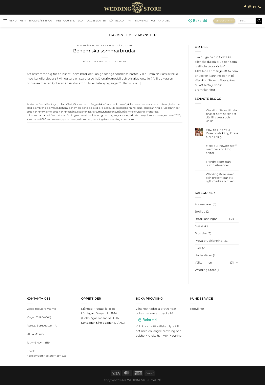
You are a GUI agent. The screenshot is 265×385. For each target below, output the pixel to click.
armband (162, 104)
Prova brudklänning (209, 240)
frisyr (101, 111)
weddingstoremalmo (122, 119)
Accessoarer (96, 20)
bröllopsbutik (107, 107)
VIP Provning (138, 20)
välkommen (84, 119)
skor (137, 115)
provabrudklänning (91, 115)
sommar (158, 115)
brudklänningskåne (64, 111)
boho (85, 107)
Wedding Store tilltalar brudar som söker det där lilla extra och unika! (222, 116)
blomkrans (39, 107)
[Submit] (259, 21)
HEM (23, 20)
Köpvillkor (117, 20)
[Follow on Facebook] (245, 7)
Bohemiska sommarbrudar (104, 51)
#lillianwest (134, 104)
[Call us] (259, 7)
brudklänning (151, 107)
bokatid (93, 107)
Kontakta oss (160, 20)
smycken (146, 115)
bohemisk (75, 107)
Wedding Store (205, 270)
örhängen (73, 115)
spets (65, 119)
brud (139, 107)
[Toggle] (237, 219)
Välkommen (124, 45)
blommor (52, 107)
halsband (110, 111)
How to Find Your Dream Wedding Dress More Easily (222, 133)
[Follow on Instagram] (249, 7)
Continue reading (104, 91)
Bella (122, 61)
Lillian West (108, 45)
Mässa (199, 226)
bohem (63, 107)
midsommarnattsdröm (41, 115)
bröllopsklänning (126, 107)
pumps (108, 115)
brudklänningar (170, 107)
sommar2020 (172, 115)
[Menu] (10, 20)
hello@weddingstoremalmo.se (47, 355)
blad (29, 107)
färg (94, 111)
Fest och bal (65, 20)
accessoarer (149, 104)
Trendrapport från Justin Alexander (218, 163)
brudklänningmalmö (39, 111)
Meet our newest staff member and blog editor (221, 149)
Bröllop (200, 211)
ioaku (141, 111)
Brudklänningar (40, 20)
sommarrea (54, 119)
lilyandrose (152, 111)
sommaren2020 (36, 119)
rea (115, 115)
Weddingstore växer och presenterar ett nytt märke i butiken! (220, 177)
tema (73, 119)
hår (119, 111)
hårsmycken (129, 111)
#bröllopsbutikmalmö (113, 104)
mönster (61, 115)
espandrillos (84, 111)
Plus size (201, 233)
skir (132, 115)
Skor (81, 20)
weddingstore (100, 119)
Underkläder (203, 255)
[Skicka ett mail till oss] (254, 7)
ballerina (174, 104)
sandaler (123, 115)
